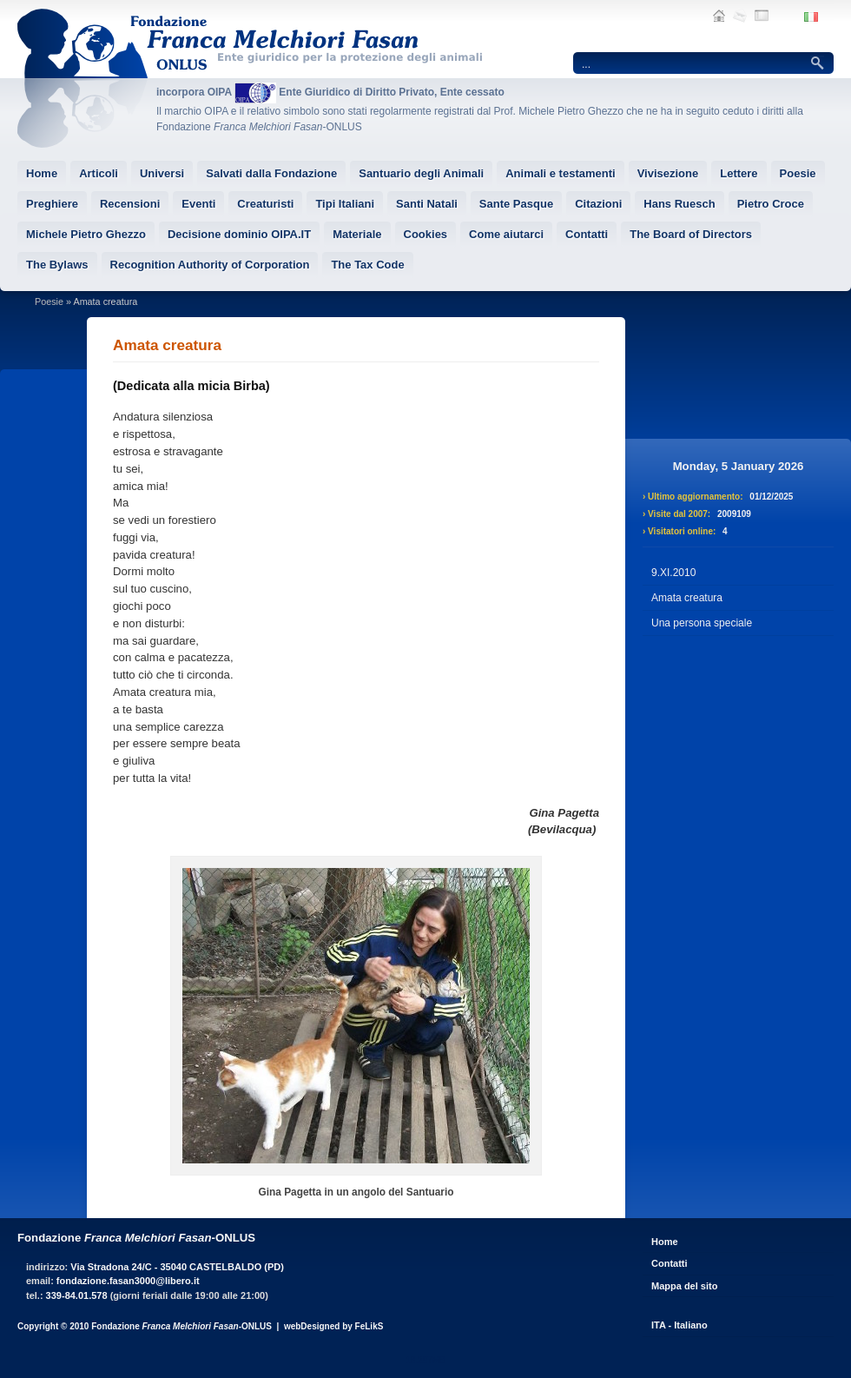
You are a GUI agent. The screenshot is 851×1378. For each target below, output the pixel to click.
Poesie (49, 301)
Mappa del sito (684, 1286)
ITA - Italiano (679, 1325)
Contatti (669, 1263)
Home (664, 1241)
